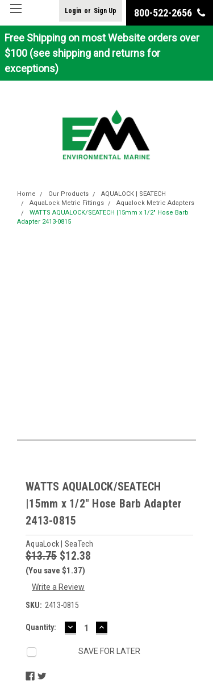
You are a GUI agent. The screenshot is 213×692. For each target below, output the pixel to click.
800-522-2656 (169, 13)
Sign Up (105, 11)
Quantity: (41, 627)
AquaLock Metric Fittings (67, 203)
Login (73, 11)
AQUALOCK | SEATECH (133, 194)
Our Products (68, 194)
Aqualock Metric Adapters (155, 203)
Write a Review (58, 587)
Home (26, 194)
